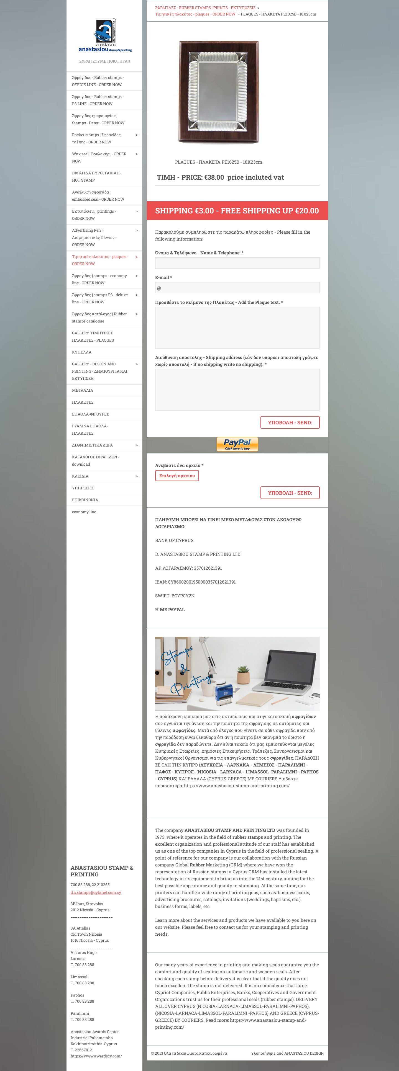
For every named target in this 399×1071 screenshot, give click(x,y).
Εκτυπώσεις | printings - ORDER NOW (94, 214)
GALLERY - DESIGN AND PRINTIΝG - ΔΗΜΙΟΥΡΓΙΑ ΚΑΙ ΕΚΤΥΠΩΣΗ (99, 371)
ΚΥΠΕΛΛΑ (81, 352)
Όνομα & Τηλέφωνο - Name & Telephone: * (199, 253)
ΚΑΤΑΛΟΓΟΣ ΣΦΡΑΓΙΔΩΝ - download (95, 460)
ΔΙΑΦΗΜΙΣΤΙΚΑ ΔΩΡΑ (92, 445)
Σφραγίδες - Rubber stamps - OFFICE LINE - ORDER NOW (98, 81)
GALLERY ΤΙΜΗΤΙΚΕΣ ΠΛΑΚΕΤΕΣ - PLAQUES (93, 336)
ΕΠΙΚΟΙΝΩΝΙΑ (85, 499)
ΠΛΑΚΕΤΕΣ (82, 402)
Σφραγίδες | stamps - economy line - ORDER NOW (99, 279)
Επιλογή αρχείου (177, 475)
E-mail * (163, 277)
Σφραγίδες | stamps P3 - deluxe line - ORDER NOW (100, 298)
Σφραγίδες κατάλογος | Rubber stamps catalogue (99, 317)
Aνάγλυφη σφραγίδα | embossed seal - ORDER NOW (98, 195)
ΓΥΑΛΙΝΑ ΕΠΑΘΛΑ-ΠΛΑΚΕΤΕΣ (90, 429)
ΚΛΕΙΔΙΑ (80, 476)
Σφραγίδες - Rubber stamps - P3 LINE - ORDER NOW (98, 100)
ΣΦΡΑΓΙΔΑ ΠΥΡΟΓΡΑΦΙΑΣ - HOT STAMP (96, 176)
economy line (84, 511)
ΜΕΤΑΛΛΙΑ (82, 390)
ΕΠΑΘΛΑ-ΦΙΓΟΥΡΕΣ (90, 414)
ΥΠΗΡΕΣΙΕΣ (83, 488)
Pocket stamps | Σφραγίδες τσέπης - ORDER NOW (96, 138)
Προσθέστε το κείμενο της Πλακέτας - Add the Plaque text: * (219, 302)
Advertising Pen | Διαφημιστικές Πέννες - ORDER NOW (94, 237)
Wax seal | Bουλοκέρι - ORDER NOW (99, 157)
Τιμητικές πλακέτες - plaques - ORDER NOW (100, 260)
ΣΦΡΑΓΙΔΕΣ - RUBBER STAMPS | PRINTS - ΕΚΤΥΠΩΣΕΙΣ (205, 7)
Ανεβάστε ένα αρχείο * (179, 465)
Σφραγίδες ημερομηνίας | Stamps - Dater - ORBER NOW (98, 119)
